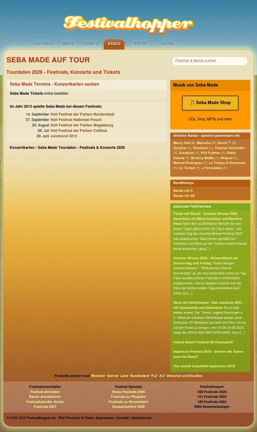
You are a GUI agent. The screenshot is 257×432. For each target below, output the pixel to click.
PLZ (154, 376)
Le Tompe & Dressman (227, 163)
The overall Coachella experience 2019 (204, 366)
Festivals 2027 (45, 406)
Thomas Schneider (230, 148)
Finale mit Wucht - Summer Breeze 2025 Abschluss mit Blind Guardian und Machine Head (207, 218)
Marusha (204, 143)
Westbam (200, 148)
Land (124, 376)
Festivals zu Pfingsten (128, 396)
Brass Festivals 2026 (128, 392)
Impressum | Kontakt (112, 418)
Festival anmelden (45, 392)
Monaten (98, 376)
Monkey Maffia (202, 158)
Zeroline (179, 148)
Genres (113, 376)
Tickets (91, 44)
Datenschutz (142, 418)
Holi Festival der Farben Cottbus (78, 131)
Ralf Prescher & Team (76, 418)
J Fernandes (212, 168)
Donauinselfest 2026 (128, 406)
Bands (114, 44)
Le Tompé (187, 168)
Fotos (141, 44)
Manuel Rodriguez (187, 163)
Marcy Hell (181, 143)
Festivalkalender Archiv (45, 402)
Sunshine (186, 153)
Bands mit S (183, 190)
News (68, 44)
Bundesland (139, 376)
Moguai (227, 158)
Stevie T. (224, 143)
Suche (167, 44)
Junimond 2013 (63, 136)
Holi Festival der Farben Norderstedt (82, 114)
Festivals (43, 44)
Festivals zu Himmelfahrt (128, 402)
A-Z (161, 376)
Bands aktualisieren (45, 396)
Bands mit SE (184, 196)
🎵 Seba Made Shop (210, 103)
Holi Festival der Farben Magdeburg (81, 125)
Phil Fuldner (210, 153)
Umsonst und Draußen (184, 376)
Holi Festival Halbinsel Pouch (76, 120)
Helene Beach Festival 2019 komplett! (203, 342)
